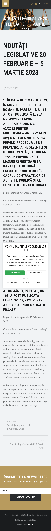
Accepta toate (14, 273)
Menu (5, 3)
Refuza (25, 279)
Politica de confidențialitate (25, 520)
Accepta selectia (36, 273)
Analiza (26, 283)
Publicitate (38, 283)
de (36, 4)
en (41, 4)
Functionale (13, 283)
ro (31, 4)
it (46, 4)
